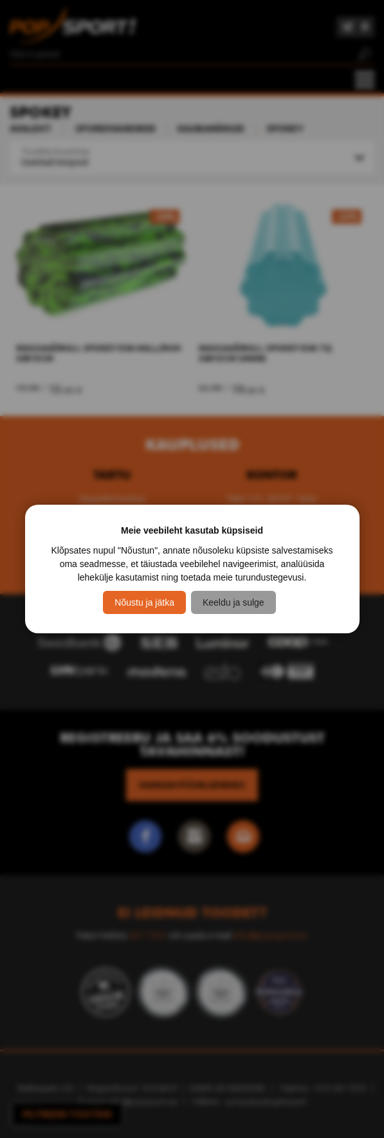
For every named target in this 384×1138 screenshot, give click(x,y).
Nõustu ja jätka (144, 602)
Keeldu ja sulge (233, 602)
